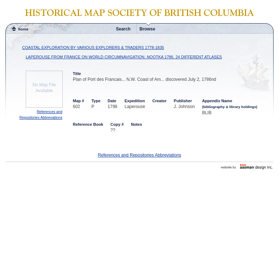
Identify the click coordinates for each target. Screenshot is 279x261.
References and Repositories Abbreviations (139, 155)
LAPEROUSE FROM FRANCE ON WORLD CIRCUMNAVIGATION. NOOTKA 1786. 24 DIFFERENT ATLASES (124, 57)
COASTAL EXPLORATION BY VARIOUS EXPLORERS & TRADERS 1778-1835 (93, 47)
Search (123, 29)
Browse (147, 29)
